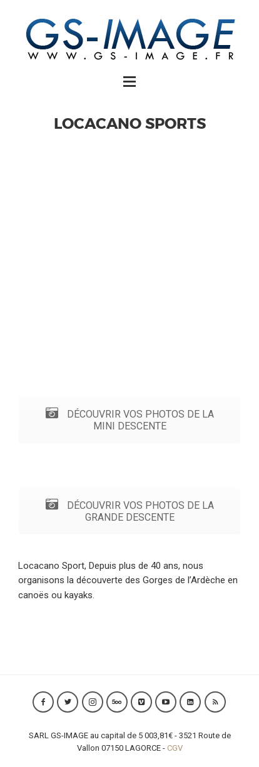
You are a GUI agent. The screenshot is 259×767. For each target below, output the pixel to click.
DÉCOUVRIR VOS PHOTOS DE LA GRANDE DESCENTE (130, 511)
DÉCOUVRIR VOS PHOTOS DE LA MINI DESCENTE (130, 420)
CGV (175, 748)
